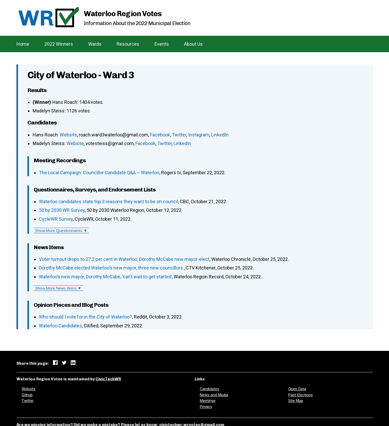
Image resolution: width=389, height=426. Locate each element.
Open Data (297, 389)
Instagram (198, 134)
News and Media (214, 395)
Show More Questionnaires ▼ (61, 230)
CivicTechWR (108, 379)
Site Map (295, 400)
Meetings (208, 400)
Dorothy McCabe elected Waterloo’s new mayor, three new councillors (111, 268)
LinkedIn (220, 134)
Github (27, 395)
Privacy (206, 406)
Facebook (160, 134)
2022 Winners (58, 44)
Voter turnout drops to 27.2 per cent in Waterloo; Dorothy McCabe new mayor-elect (124, 259)
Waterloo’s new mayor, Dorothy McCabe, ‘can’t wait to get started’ (105, 276)
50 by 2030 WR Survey (62, 210)
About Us (193, 44)
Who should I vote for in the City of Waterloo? (85, 317)
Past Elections (300, 395)
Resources (128, 44)
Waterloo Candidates (60, 325)
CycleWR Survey (56, 219)
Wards (94, 44)
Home (22, 44)
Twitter (179, 134)
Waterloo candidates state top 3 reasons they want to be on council (108, 201)
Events (161, 44)
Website (68, 134)
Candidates (209, 389)
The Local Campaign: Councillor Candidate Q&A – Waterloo (99, 172)
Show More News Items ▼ (58, 288)
